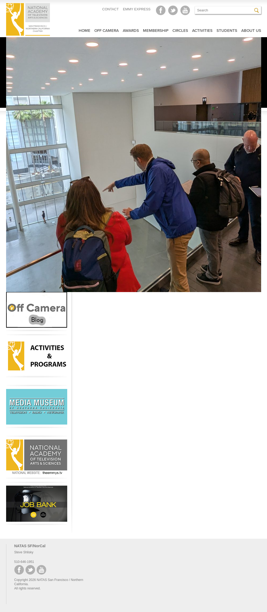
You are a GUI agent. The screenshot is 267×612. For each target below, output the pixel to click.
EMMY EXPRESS (137, 9)
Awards (131, 30)
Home (84, 30)
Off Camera (106, 30)
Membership (155, 30)
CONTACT (110, 9)
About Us (251, 30)
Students (227, 30)
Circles (180, 30)
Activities (202, 30)
